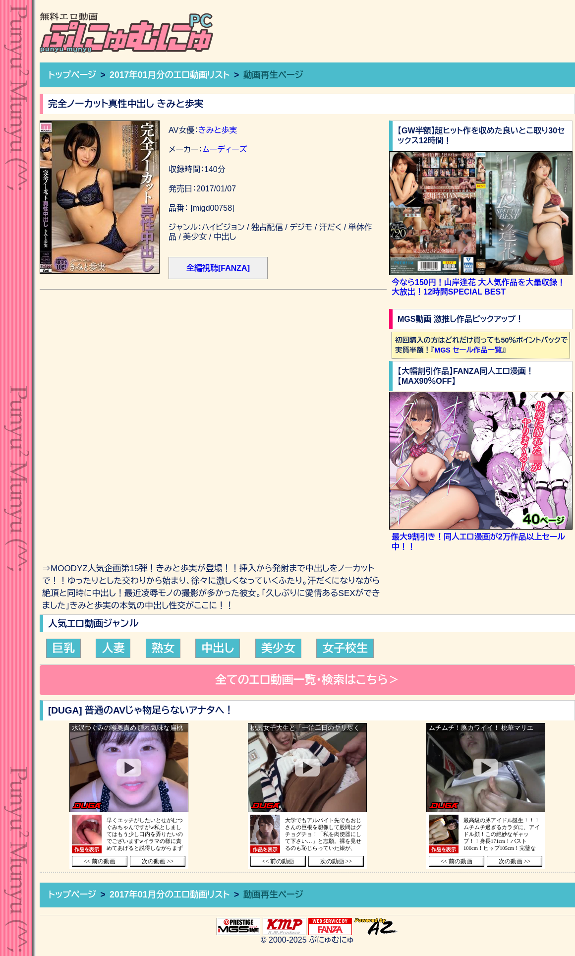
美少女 (278, 648)
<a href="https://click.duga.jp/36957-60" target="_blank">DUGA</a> (128, 796)
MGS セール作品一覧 (468, 350)
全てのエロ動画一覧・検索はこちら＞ (307, 679)
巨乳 (63, 648)
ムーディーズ (224, 149)
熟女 (163, 648)
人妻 (113, 648)
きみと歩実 (217, 130)
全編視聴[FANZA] (218, 268)
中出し (217, 648)
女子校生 (345, 648)
